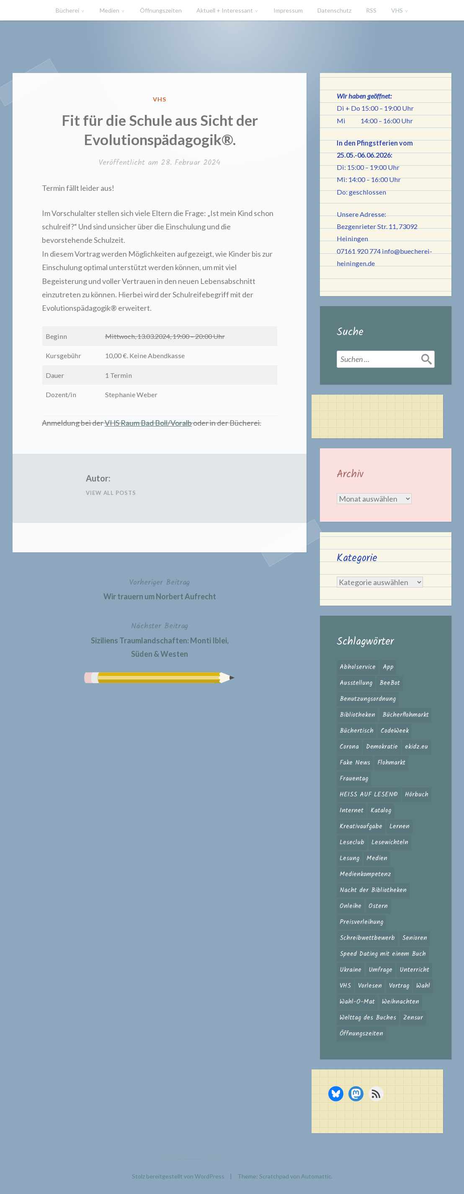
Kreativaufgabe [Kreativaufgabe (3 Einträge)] (361, 827)
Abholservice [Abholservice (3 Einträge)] (358, 667)
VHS (397, 10)
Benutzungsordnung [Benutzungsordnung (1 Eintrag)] (368, 699)
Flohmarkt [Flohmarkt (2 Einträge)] (391, 763)
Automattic (316, 1176)
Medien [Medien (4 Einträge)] (376, 858)
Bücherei (67, 10)
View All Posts (111, 492)
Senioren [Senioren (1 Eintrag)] (414, 938)
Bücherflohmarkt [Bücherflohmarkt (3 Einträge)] (405, 715)
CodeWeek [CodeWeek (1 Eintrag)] (395, 731)
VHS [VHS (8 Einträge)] (345, 986)
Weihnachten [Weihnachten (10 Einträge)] (400, 1002)
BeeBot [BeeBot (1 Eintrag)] (389, 683)
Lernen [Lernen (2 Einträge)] (399, 827)
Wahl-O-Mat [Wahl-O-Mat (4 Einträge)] (357, 1002)
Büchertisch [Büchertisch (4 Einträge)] (357, 731)
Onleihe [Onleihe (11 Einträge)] (350, 906)
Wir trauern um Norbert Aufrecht (159, 588)
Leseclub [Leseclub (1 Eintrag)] (352, 843)
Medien (109, 10)
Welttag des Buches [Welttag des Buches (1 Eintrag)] (368, 1018)
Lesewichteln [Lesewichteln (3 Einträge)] (389, 843)
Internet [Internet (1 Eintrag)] (351, 811)
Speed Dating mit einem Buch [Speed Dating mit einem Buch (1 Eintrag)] (383, 954)
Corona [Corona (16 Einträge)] (349, 747)
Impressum (288, 10)
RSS (371, 10)
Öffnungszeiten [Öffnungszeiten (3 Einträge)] (361, 1034)
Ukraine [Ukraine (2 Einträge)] (350, 970)
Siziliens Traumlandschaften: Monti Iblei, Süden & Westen (159, 639)
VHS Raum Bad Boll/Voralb (148, 422)
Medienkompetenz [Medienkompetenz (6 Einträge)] (365, 874)
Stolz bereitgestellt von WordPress (178, 1176)
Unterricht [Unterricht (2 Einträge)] (414, 970)
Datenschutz (334, 10)
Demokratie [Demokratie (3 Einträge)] (382, 747)
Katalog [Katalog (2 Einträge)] (381, 811)
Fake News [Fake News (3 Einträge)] (355, 763)
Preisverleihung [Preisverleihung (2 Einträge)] (361, 922)
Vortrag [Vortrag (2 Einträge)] (399, 986)
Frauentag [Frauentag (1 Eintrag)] (354, 779)
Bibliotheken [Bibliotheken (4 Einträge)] (357, 715)
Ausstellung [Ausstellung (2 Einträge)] (356, 683)
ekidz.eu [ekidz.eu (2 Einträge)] (416, 747)
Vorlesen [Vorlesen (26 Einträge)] (370, 986)
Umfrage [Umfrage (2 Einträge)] (380, 970)
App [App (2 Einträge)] (388, 667)
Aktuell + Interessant (224, 10)
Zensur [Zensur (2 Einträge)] (413, 1018)
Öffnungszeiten (161, 10)
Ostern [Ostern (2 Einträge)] (378, 906)
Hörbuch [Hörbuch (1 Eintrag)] (416, 795)
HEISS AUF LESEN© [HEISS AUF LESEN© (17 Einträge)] (369, 795)
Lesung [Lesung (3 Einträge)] (349, 858)
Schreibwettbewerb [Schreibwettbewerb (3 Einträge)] (367, 938)
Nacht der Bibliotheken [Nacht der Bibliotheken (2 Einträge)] (373, 890)
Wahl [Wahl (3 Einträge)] (423, 986)
